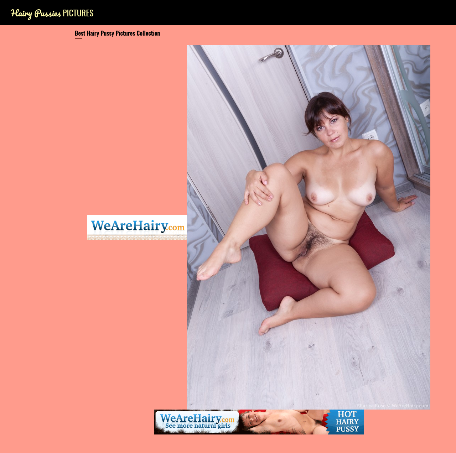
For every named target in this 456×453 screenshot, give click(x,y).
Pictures (52, 12)
